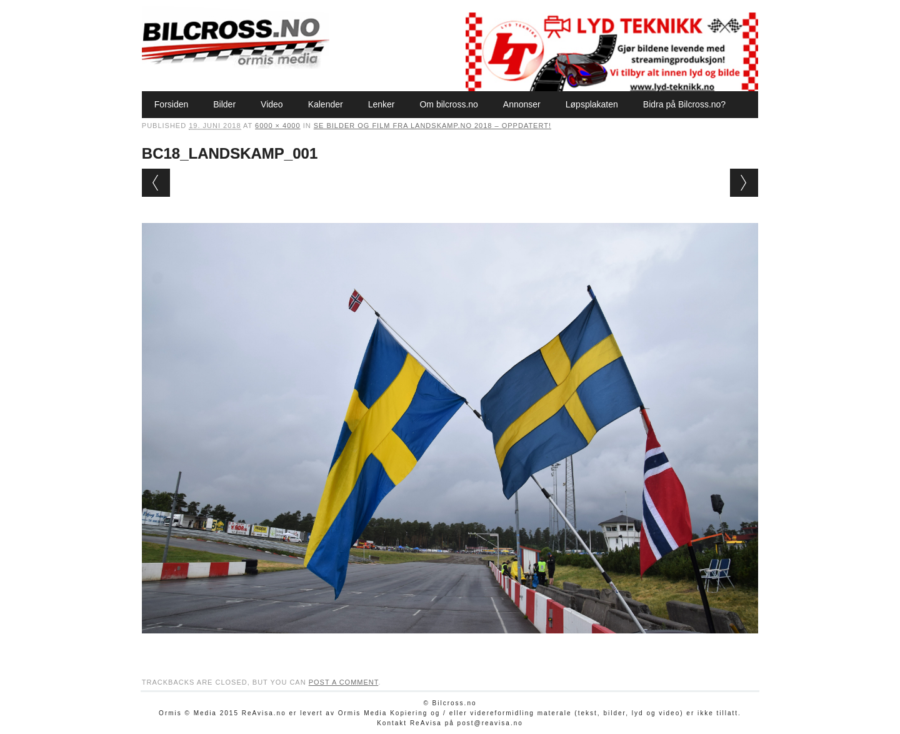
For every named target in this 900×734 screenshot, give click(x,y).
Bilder (224, 104)
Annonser (522, 104)
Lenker (381, 104)
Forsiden (171, 104)
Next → (744, 183)
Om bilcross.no (448, 104)
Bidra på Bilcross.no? (684, 104)
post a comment (344, 682)
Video (272, 104)
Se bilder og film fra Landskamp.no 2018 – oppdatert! (432, 125)
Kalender (325, 104)
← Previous (156, 183)
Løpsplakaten (592, 104)
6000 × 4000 (277, 125)
